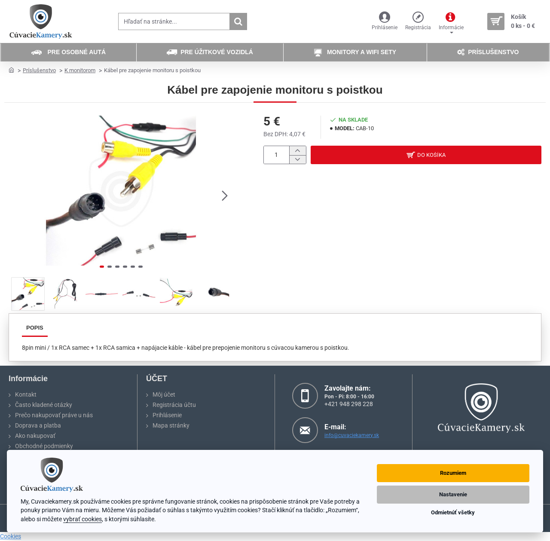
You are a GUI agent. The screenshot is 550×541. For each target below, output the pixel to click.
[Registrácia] (418, 21)
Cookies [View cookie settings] (10, 536)
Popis (34, 327)
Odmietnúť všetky (453, 512)
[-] (297, 159)
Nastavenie (453, 494)
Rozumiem (453, 473)
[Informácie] (451, 21)
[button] (224, 195)
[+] (297, 150)
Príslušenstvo (39, 70)
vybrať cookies (82, 519)
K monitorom (79, 70)
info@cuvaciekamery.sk (351, 435)
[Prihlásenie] (385, 21)
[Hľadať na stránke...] (238, 21)
